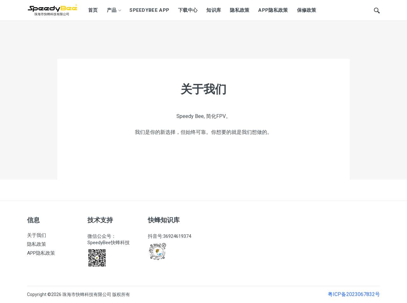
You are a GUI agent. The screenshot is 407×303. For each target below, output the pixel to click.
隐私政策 (36, 244)
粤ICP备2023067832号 (354, 295)
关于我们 (36, 235)
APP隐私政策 (41, 253)
